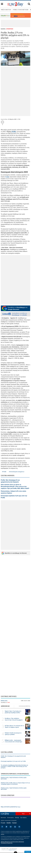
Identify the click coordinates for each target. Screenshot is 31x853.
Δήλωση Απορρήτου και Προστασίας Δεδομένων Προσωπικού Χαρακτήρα (12, 842)
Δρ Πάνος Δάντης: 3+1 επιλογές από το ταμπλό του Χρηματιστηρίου (14, 726)
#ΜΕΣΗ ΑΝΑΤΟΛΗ (6, 9)
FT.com (3, 822)
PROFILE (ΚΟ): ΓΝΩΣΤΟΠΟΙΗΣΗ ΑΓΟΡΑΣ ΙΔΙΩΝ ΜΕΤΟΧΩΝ (13, 778)
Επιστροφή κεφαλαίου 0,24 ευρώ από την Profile (13, 761)
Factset (14, 822)
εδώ (15, 16)
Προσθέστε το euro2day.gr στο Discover (14, 553)
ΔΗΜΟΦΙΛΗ (5, 706)
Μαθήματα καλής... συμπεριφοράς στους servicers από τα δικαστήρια (13, 740)
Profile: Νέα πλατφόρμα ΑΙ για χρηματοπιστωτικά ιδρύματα (13, 756)
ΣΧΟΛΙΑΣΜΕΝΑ (24, 706)
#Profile (4, 471)
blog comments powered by (10, 806)
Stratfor (9, 822)
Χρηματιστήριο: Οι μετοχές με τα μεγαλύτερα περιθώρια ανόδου (13, 711)
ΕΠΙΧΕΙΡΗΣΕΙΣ (9, 28)
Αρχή (23, 813)
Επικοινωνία (10, 817)
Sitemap (17, 817)
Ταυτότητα (3, 817)
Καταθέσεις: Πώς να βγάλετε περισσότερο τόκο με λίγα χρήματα (13, 719)
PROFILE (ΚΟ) (4, 700)
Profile (14, 131)
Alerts (8, 702)
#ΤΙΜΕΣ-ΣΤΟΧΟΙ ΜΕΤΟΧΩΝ (20, 9)
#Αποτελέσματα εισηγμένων (16, 471)
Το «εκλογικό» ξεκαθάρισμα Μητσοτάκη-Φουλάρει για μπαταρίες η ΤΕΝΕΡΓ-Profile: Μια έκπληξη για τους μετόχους (14, 766)
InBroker (2, 834)
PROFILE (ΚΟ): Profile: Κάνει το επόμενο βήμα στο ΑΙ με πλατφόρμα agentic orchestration (15, 783)
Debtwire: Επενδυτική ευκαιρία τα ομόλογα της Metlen (13, 733)
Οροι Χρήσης (23, 817)
